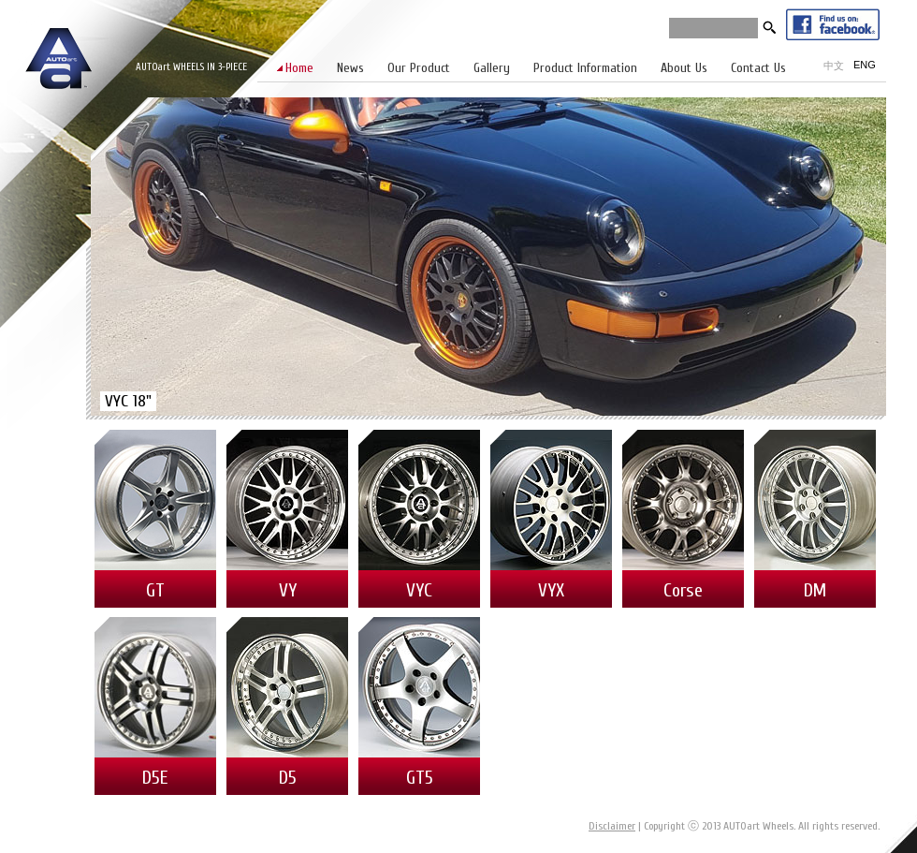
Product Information (585, 68)
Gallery (491, 68)
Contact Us (758, 68)
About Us (684, 68)
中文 (833, 65)
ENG (864, 64)
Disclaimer (612, 825)
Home (299, 68)
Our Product (418, 68)
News (350, 68)
